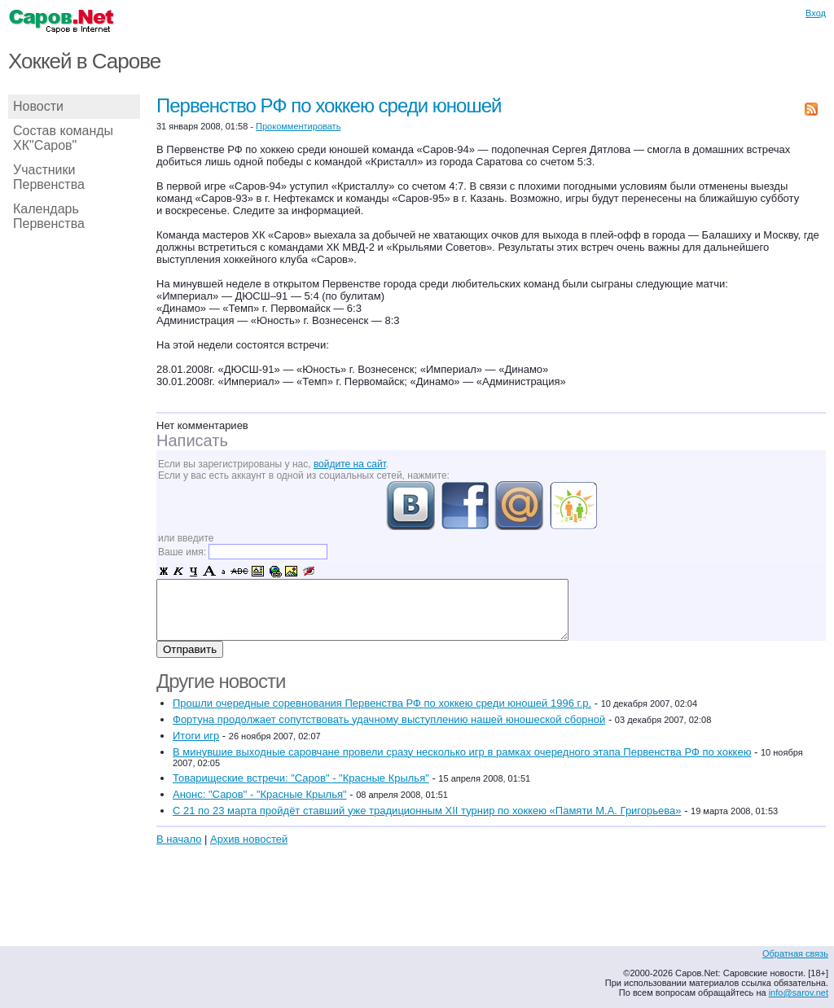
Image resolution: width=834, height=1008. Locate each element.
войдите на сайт (350, 464)
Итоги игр (196, 736)
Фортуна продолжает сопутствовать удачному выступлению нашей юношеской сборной (389, 719)
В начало (178, 839)
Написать (192, 440)
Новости (38, 106)
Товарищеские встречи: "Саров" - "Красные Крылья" (301, 778)
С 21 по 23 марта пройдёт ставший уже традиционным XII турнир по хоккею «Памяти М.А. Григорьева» (427, 810)
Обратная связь (795, 953)
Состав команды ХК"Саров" (63, 138)
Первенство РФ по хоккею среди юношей (328, 105)
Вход (815, 13)
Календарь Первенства (49, 216)
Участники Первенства (49, 177)
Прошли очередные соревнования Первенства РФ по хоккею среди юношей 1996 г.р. (382, 703)
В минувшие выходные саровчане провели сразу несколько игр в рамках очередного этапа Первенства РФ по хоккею (462, 752)
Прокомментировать (298, 126)
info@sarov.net (798, 992)
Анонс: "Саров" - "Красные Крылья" (260, 794)
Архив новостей (249, 839)
